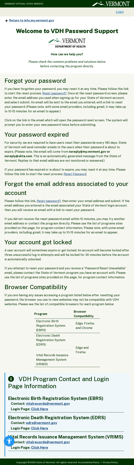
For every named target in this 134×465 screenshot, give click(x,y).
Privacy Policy (110, 462)
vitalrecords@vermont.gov (48, 404)
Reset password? (54, 93)
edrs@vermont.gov (41, 423)
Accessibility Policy (88, 462)
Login (120, 12)
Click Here (39, 409)
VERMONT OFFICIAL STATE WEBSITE (23, 3)
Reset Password (75, 174)
